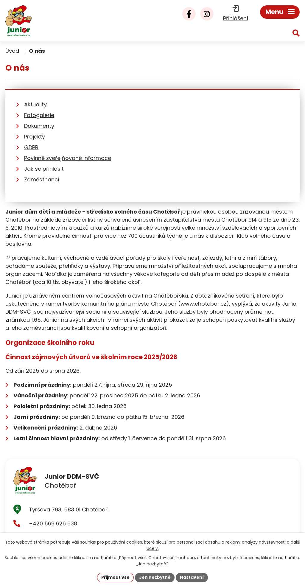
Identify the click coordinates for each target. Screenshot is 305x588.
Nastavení (192, 577)
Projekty (34, 136)
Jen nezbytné (154, 577)
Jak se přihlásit (44, 168)
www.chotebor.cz (203, 303)
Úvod (12, 51)
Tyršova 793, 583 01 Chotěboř (68, 509)
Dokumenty (39, 126)
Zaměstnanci (41, 179)
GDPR (31, 147)
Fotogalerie (39, 115)
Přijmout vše (115, 577)
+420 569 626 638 (53, 523)
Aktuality (35, 104)
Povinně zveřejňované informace (67, 158)
